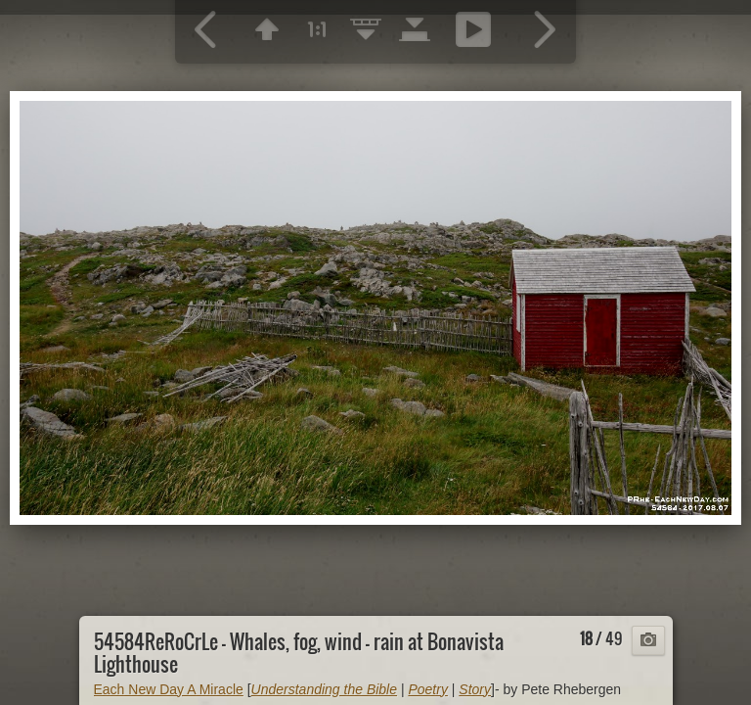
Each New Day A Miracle (168, 689)
